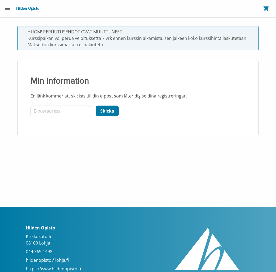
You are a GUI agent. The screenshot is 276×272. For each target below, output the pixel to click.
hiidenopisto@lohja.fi (47, 260)
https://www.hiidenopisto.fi (53, 269)
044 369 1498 (39, 251)
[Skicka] (107, 111)
